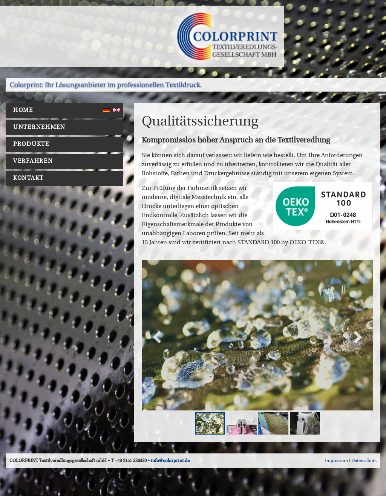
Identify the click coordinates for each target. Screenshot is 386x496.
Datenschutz (364, 460)
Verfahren (35, 161)
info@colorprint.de (170, 460)
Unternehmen (41, 127)
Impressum (336, 460)
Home (23, 110)
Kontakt (28, 178)
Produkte (33, 144)
